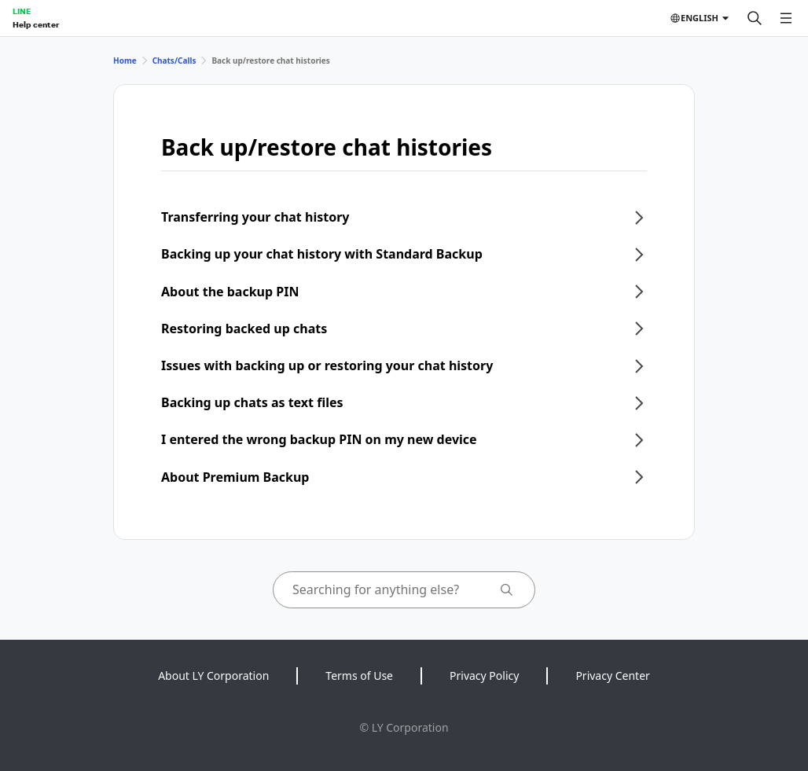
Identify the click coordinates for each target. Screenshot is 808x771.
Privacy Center (612, 675)
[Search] (754, 18)
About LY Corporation (213, 675)
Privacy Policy (484, 675)
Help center (36, 24)
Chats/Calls (174, 60)
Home (125, 60)
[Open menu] (786, 18)
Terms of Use (359, 675)
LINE (22, 11)
